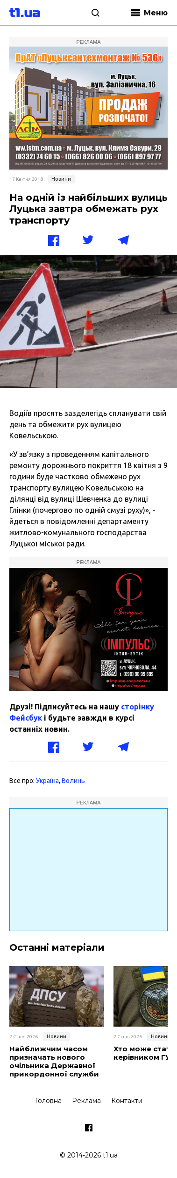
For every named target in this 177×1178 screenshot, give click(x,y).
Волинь (73, 780)
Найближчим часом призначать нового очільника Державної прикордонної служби (54, 1061)
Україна (47, 780)
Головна (48, 1100)
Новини (61, 179)
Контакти (126, 1100)
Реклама (86, 1100)
